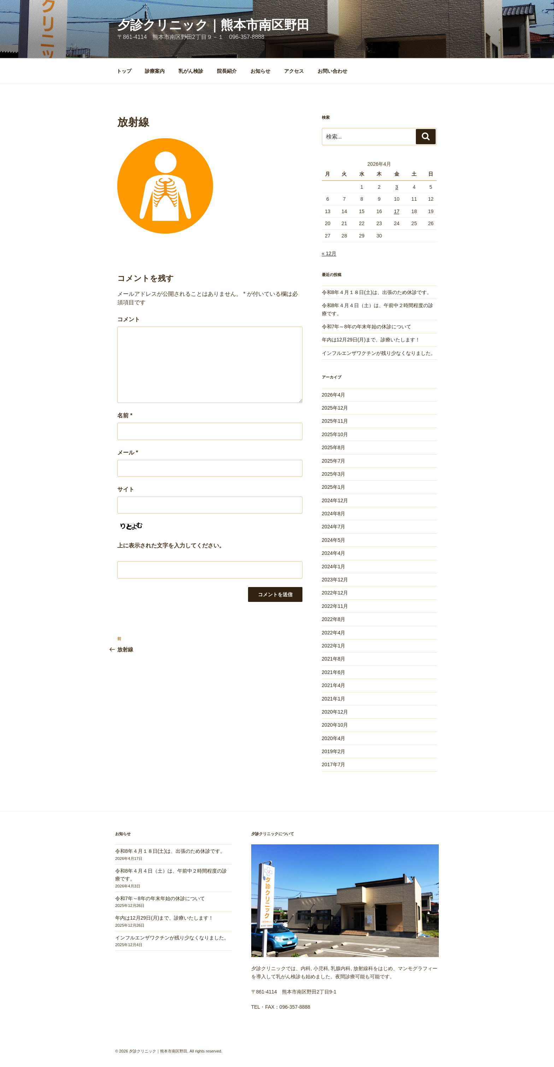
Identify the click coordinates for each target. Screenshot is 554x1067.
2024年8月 (334, 513)
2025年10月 (335, 434)
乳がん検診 (190, 71)
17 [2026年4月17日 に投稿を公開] (397, 211)
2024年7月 (334, 526)
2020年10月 (335, 725)
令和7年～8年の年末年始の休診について (367, 326)
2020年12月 (335, 712)
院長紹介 (227, 71)
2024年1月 (334, 566)
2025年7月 (334, 461)
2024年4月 (334, 553)
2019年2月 (334, 751)
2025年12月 (335, 408)
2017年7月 (334, 764)
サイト (125, 489)
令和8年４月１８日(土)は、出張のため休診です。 (377, 292)
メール (127, 453)
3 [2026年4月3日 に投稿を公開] (396, 187)
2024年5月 (334, 540)
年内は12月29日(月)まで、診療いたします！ (371, 339)
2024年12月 (335, 500)
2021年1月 (334, 699)
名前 (124, 415)
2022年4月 (334, 632)
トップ (124, 71)
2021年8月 (334, 659)
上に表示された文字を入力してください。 (171, 546)
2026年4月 (334, 395)
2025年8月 (334, 447)
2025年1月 (334, 487)
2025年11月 (335, 421)
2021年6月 (334, 672)
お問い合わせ (332, 71)
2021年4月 (334, 685)
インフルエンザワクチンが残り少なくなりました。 (379, 353)
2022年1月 (334, 646)
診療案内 (155, 71)
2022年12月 (335, 593)
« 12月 (329, 253)
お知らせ (260, 71)
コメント (128, 319)
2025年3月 (334, 474)
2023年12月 (335, 579)
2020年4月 (334, 738)
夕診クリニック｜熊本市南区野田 (213, 25)
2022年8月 (334, 619)
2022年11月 (335, 606)
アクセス (294, 71)
